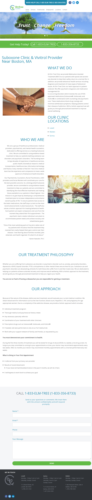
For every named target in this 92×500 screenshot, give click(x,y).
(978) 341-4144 (26, 489)
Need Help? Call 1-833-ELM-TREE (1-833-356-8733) (45, 3)
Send (52, 463)
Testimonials (41, 9)
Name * (15, 411)
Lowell (52, 128)
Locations (58, 9)
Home (27, 9)
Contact (65, 9)
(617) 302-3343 (48, 491)
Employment (50, 9)
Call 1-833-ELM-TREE (43, 44)
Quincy (52, 136)
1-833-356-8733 (70, 44)
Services (33, 9)
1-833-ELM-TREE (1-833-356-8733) (50, 393)
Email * (15, 420)
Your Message (17, 439)
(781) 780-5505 (70, 489)
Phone (14, 430)
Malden (52, 132)
